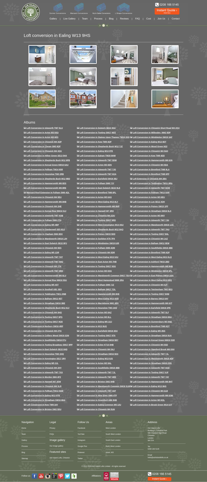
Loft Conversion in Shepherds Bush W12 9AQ (101, 229)
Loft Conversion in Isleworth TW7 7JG (98, 169)
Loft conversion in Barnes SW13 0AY (150, 299)
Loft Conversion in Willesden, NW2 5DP (152, 132)
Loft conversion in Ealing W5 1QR (42, 252)
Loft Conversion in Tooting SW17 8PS (44, 317)
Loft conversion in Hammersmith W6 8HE (99, 294)
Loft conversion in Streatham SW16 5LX (152, 211)
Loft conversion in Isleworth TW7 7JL (151, 354)
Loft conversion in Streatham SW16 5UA (152, 335)
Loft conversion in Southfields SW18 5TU (46, 340)
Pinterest (81, 452)
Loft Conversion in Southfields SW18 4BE (153, 248)
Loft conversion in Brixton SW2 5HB (97, 382)
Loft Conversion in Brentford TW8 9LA (151, 169)
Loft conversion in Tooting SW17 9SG (98, 266)
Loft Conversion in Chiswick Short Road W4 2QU (156, 128)
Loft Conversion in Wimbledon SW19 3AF (152, 137)
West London (111, 428)
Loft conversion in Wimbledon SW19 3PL (152, 271)
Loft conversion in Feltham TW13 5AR (151, 192)
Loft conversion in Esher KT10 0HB (97, 345)
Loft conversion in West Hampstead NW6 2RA (102, 280)
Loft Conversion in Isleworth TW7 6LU (44, 128)
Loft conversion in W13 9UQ (93, 326)
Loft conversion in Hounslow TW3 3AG (98, 308)
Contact (176, 18)
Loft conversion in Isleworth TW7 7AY (151, 377)
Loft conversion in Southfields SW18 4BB (100, 368)
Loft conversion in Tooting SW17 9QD (44, 322)
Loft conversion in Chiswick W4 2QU (97, 215)
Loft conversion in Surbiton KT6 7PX (97, 239)
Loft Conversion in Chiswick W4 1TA (43, 266)
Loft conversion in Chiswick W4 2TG (44, 331)
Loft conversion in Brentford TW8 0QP (151, 252)
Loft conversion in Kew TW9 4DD (149, 156)
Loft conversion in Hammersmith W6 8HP (99, 206)
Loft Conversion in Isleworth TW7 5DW (98, 160)
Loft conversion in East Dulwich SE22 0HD (46, 349)
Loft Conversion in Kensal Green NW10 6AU (47, 165)
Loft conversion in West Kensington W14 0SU (101, 225)
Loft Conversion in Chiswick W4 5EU (44, 197)
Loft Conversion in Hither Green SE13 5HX (46, 156)
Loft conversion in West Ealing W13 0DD (99, 299)
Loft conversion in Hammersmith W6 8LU (46, 275)
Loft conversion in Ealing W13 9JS (96, 358)
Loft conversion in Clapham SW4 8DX (44, 234)
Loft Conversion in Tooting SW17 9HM (151, 294)
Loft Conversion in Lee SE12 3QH (149, 202)
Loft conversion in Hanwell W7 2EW (43, 382)
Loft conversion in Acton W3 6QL (149, 400)
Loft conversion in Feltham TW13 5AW (44, 391)
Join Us (161, 18)
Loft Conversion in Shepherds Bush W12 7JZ (101, 146)
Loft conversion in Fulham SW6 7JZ (97, 285)
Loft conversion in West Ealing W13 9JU (99, 257)
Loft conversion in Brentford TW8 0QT (151, 326)
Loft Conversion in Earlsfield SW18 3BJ (98, 179)
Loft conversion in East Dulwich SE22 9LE (100, 188)
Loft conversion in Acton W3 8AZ (96, 312)
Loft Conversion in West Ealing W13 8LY (99, 202)
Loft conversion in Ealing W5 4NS (149, 331)
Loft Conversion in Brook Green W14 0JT (152, 405)
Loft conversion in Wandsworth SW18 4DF (153, 358)
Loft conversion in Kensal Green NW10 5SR (154, 340)
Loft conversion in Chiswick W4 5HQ (44, 312)
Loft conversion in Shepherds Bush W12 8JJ (47, 308)
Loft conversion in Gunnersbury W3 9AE (152, 322)
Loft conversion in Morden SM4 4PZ (43, 377)
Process (98, 18)
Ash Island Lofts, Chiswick (60, 458)
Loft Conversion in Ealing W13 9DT (149, 142)
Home (24, 428)
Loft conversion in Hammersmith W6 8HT (152, 382)
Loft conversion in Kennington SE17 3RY (46, 358)
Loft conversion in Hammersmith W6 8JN (152, 160)
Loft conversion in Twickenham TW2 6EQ (152, 289)
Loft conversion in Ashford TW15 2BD (151, 262)
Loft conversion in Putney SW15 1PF (150, 206)
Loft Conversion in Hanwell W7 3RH (97, 211)
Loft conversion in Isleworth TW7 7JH (151, 220)
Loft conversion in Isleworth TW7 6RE (98, 377)
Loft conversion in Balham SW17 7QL (98, 289)
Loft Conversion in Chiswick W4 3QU (44, 151)
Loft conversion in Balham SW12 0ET (44, 299)
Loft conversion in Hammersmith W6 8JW (153, 395)
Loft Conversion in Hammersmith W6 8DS (46, 183)
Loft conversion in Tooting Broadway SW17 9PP (49, 345)
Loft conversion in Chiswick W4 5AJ (97, 349)
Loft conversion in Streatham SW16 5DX (99, 354)
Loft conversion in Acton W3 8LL (95, 317)
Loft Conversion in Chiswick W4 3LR (43, 386)
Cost (148, 18)
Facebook (81, 428)
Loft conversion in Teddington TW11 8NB (46, 294)
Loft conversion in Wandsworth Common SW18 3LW (105, 386)
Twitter (80, 458)
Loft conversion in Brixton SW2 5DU (43, 409)
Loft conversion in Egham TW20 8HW (98, 156)
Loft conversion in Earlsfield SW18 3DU (99, 331)
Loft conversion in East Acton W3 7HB (98, 262)
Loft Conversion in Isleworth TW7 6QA (98, 174)
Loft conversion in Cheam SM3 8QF (43, 146)
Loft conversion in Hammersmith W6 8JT (152, 303)
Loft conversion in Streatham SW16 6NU (152, 317)
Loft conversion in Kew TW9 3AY (42, 405)
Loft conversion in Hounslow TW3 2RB (45, 174)
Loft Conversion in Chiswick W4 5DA (150, 165)
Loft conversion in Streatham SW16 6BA (45, 400)
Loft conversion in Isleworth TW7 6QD (151, 368)
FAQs (52, 434)
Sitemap (25, 458)
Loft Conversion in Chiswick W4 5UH (97, 409)
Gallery (53, 18)
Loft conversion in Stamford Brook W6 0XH (153, 349)
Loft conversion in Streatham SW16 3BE (45, 303)
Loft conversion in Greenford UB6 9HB (98, 400)
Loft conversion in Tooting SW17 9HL (151, 234)
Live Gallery (69, 18)
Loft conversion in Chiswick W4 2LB (150, 391)
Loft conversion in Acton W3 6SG (96, 271)
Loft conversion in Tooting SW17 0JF (150, 372)
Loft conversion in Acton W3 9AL (96, 363)
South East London (113, 440)
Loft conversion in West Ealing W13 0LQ (152, 257)
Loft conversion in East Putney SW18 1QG (153, 275)
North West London (113, 446)
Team (85, 18)
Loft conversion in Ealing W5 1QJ (96, 322)
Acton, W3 (110, 452)
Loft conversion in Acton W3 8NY (149, 215)
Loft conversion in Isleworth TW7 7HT (44, 257)
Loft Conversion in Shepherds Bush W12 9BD (48, 179)
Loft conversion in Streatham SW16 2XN (152, 363)
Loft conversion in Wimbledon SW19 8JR (99, 243)
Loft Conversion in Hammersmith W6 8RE (46, 188)
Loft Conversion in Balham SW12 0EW (151, 243)
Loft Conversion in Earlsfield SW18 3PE (152, 308)
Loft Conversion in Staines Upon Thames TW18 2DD (105, 137)
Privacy (52, 428)
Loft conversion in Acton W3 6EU (149, 197)
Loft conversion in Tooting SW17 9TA (97, 335)
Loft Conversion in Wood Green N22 (150, 146)
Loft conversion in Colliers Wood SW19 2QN (47, 335)
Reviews (124, 18)
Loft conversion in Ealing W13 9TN (43, 395)
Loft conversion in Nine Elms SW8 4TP (98, 395)
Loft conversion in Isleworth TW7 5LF (151, 312)
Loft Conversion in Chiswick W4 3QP (44, 142)
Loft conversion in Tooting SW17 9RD (98, 220)
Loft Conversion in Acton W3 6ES (42, 137)
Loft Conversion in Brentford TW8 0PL (98, 192)
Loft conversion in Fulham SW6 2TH (43, 220)
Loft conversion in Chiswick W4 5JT (150, 285)
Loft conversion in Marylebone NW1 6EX (99, 303)
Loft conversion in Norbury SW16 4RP (44, 326)
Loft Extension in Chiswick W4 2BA (150, 179)
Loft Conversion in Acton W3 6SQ (42, 132)
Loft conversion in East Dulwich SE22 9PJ (46, 243)
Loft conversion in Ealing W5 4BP (42, 225)
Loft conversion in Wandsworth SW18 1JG (153, 225)
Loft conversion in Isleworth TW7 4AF (98, 391)
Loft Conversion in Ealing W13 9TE (96, 151)
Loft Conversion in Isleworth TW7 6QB (44, 215)
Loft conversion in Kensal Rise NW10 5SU (46, 280)
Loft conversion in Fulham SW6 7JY (97, 183)
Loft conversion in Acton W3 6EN (96, 165)
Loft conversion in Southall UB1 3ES (44, 289)
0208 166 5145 (153, 449)
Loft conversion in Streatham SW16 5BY (99, 340)
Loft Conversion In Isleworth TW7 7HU (151, 229)
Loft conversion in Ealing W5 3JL (42, 363)
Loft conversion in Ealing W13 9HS (149, 386)
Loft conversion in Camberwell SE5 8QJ (45, 229)
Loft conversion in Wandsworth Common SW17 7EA (105, 275)
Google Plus (82, 446)
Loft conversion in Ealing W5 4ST (42, 285)
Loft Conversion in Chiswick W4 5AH (150, 151)
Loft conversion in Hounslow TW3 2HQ (45, 354)
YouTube (81, 434)
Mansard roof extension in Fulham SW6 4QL (47, 192)
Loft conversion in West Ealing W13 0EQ (152, 280)
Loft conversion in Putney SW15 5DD (97, 234)
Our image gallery (56, 446)
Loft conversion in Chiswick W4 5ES (43, 248)
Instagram (81, 440)
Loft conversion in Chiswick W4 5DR (97, 252)
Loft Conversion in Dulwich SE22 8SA (98, 128)
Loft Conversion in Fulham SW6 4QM (97, 248)
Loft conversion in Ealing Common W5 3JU (100, 405)
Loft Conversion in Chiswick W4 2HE (44, 206)
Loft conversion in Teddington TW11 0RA (152, 183)
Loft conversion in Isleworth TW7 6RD (44, 271)
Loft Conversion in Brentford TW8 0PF (151, 174)
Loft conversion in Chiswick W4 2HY (44, 368)
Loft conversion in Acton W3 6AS (96, 197)
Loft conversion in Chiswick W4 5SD (150, 345)
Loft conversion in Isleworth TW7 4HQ (44, 262)
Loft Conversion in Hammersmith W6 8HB (46, 202)
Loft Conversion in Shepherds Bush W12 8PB (48, 160)
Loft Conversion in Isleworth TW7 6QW (151, 188)
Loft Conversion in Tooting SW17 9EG (98, 132)
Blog (111, 18)
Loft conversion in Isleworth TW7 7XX (44, 372)
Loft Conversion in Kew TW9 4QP (96, 142)
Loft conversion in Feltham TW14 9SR (44, 169)
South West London (113, 434)
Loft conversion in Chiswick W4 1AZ (150, 239)
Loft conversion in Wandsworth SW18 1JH (46, 239)
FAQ (137, 18)
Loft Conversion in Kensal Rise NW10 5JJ (46, 211)
